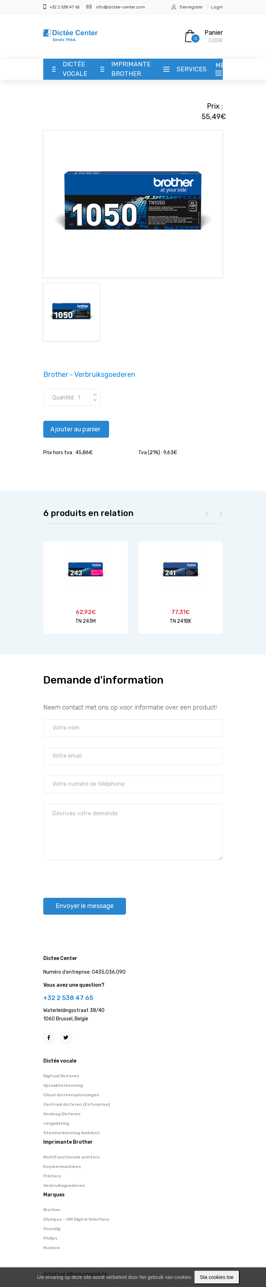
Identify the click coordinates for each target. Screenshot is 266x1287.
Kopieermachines (62, 1166)
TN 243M (85, 621)
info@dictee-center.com (120, 7)
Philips (50, 1238)
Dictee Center (60, 958)
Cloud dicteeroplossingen (71, 1094)
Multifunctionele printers (71, 1157)
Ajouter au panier (75, 429)
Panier (213, 33)
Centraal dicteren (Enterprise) (76, 1104)
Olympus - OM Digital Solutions (76, 1219)
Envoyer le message (85, 906)
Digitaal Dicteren (61, 1075)
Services (192, 69)
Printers (52, 1176)
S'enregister (191, 7)
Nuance (51, 1247)
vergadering (56, 1123)
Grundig (51, 1228)
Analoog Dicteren (62, 1113)
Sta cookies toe (217, 1277)
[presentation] (96, 875)
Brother (52, 1209)
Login (217, 7)
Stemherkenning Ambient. (72, 1132)
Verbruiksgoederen (64, 1185)
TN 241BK (180, 621)
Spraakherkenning (63, 1085)
